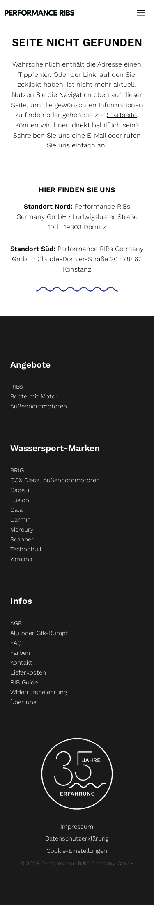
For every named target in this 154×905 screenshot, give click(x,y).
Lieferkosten (28, 672)
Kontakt (21, 662)
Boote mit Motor (34, 396)
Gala (16, 510)
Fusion (19, 500)
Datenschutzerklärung (77, 838)
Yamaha (21, 559)
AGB (16, 623)
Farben (20, 652)
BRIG (17, 470)
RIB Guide (24, 682)
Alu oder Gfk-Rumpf (39, 633)
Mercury (21, 529)
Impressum (76, 826)
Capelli (19, 490)
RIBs (16, 386)
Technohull (25, 549)
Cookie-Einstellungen (76, 850)
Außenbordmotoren (38, 406)
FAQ (16, 643)
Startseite (122, 115)
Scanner (22, 539)
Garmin (20, 519)
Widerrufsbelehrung (38, 692)
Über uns (23, 702)
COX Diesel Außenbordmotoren (55, 480)
